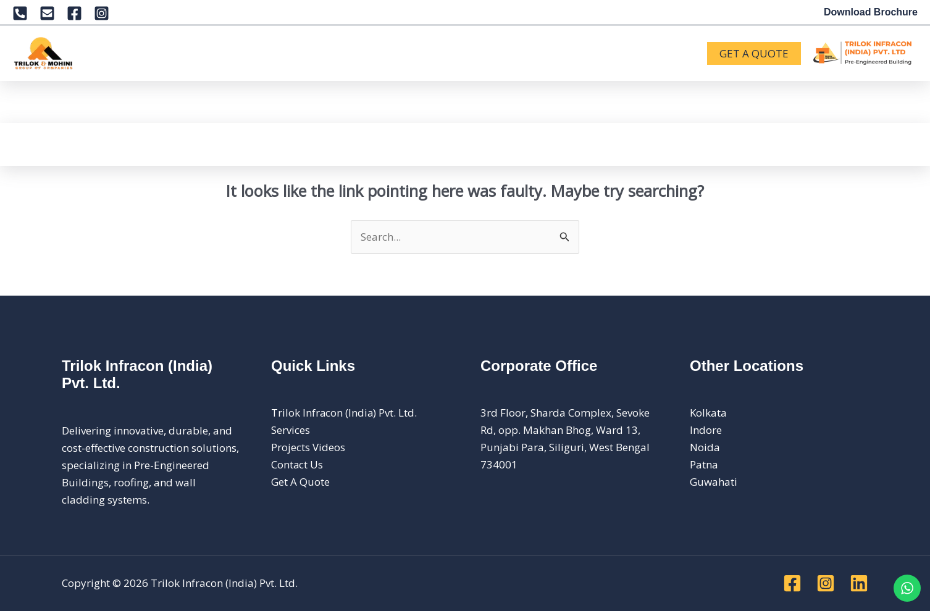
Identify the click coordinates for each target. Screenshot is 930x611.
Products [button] (259, 53)
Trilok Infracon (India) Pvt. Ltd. (344, 412)
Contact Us (297, 464)
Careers (501, 53)
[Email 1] (47, 13)
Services (190, 53)
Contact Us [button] (573, 53)
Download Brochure (871, 12)
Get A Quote (300, 482)
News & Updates (421, 53)
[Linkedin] (859, 583)
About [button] (128, 53)
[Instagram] (101, 13)
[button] (144, 53)
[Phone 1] (20, 13)
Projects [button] (333, 53)
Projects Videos (308, 447)
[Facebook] (74, 13)
